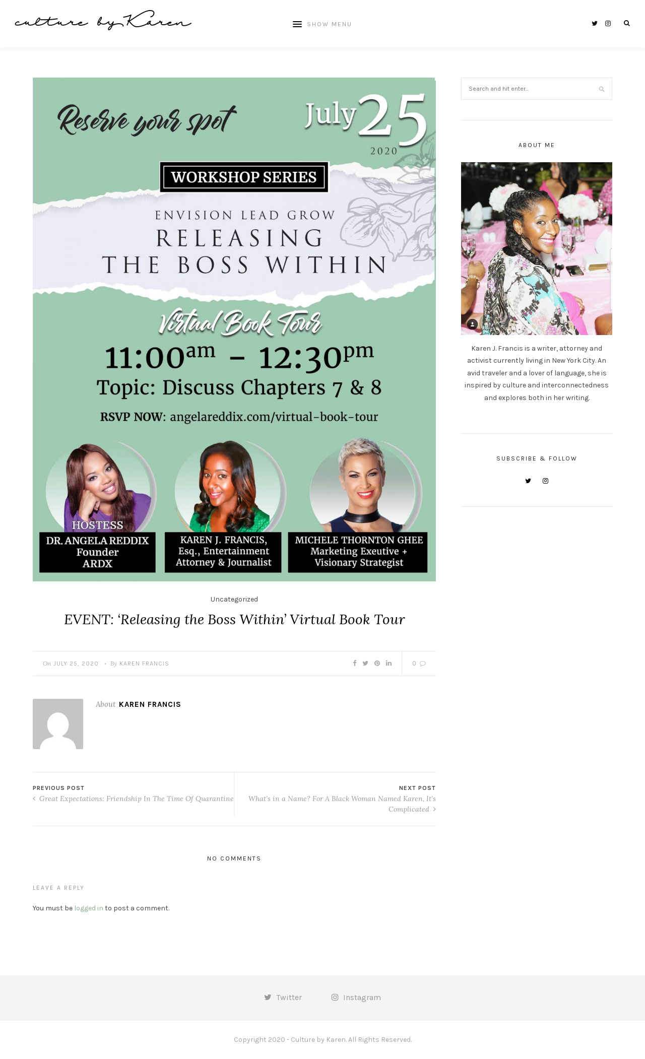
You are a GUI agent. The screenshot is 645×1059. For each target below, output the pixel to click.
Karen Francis (144, 663)
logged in (88, 908)
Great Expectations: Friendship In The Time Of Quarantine (133, 798)
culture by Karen (102, 23)
